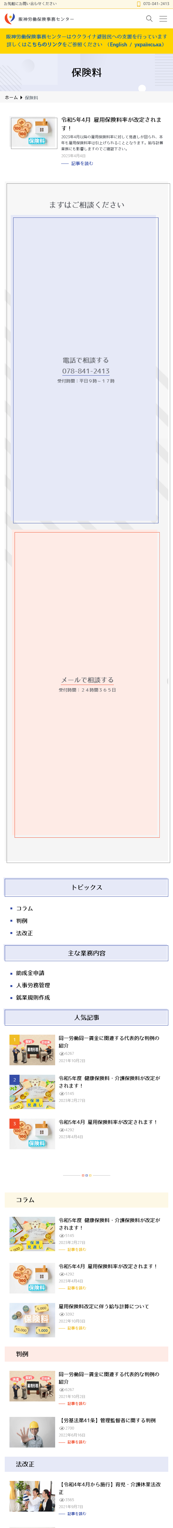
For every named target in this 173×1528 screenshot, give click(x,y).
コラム (24, 909)
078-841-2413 (156, 4)
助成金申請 (30, 973)
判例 (21, 921)
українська (148, 44)
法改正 (24, 933)
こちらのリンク (44, 44)
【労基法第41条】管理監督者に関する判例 (107, 1420)
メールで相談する (90, 680)
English (118, 44)
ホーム (11, 97)
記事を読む (82, 163)
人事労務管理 (33, 985)
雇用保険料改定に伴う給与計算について (104, 1306)
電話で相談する (83, 360)
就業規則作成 (33, 998)
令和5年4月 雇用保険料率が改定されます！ (108, 1122)
